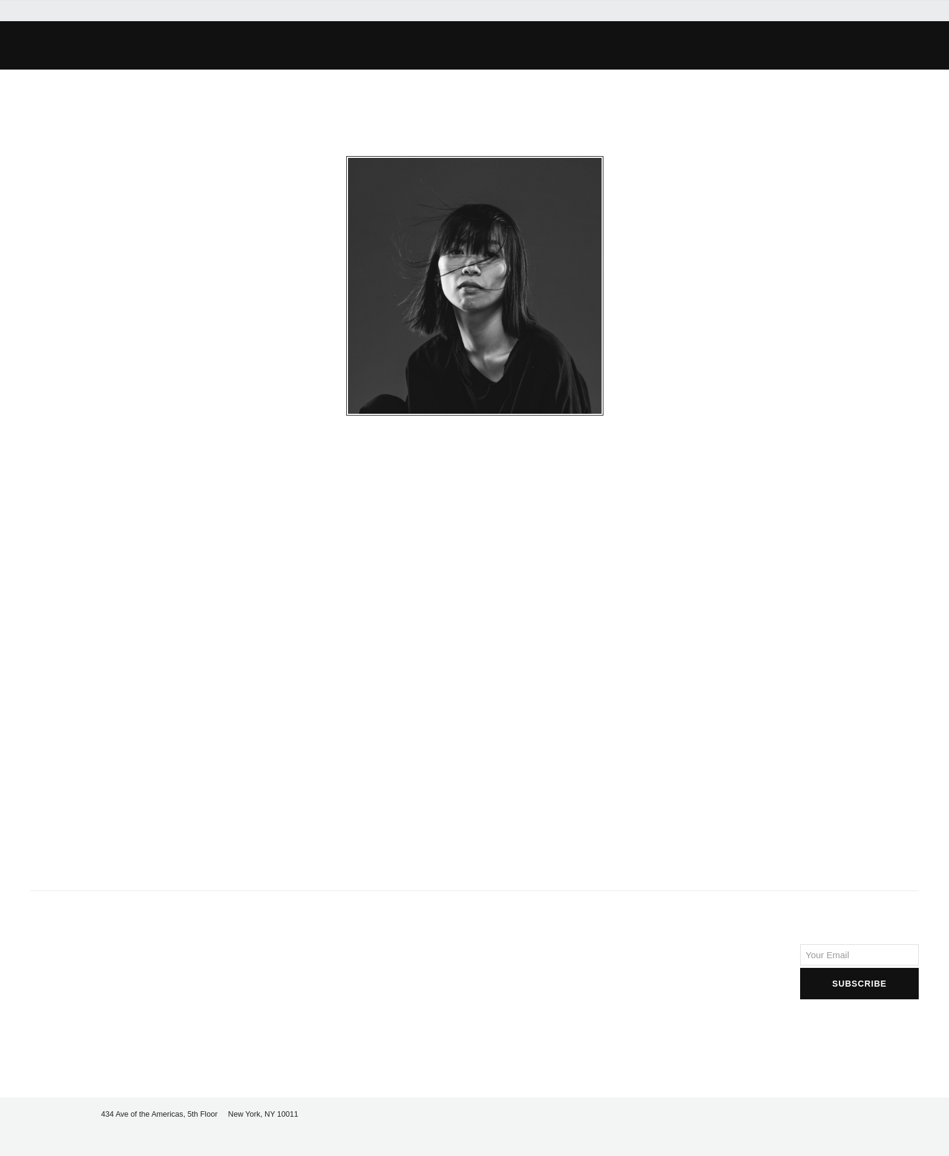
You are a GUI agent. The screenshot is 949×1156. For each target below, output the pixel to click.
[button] (260, 45)
